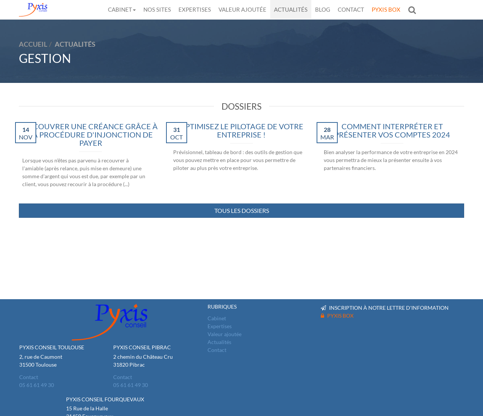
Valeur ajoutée (242, 9)
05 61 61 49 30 (36, 385)
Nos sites (157, 9)
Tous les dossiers (241, 210)
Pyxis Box (386, 9)
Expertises (194, 9)
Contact (351, 9)
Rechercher (414, 9)
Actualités (291, 9)
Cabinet (122, 9)
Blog (322, 9)
